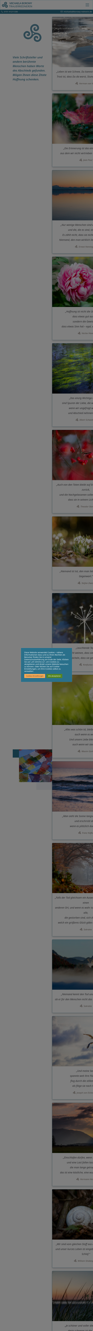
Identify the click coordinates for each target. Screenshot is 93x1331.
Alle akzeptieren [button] (54, 676)
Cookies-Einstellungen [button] (35, 676)
